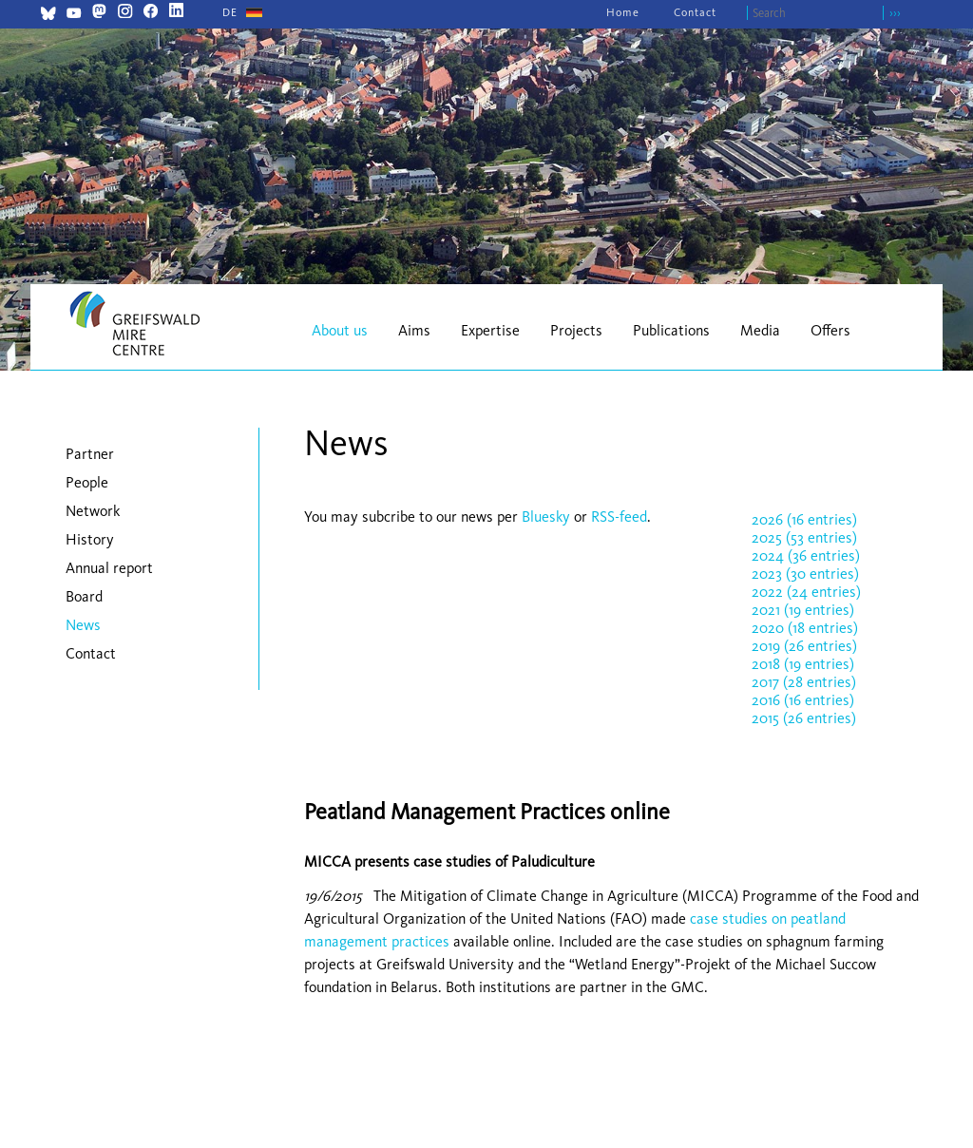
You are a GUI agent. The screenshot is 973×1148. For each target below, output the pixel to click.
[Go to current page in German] (230, 12)
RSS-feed (619, 516)
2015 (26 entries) (804, 718)
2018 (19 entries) (803, 664)
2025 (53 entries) (804, 537)
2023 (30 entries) (805, 573)
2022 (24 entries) (806, 592)
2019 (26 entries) (804, 646)
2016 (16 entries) (803, 700)
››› (895, 13)
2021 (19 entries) (803, 610)
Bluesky (548, 516)
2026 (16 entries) (804, 519)
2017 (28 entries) (804, 682)
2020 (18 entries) (805, 628)
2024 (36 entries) (806, 555)
